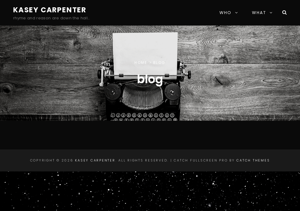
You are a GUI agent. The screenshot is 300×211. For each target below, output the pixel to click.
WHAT (262, 13)
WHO (228, 13)
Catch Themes (253, 160)
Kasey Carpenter (49, 10)
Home (140, 62)
